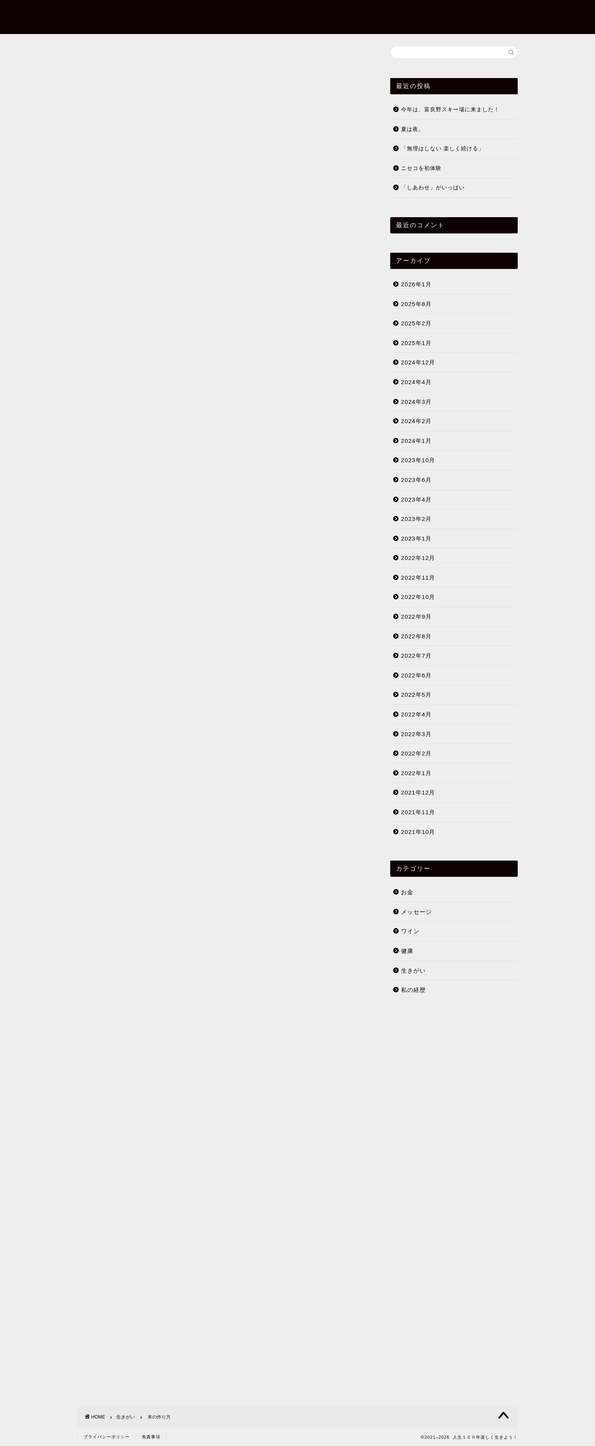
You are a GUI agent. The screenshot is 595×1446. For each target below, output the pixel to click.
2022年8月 (416, 636)
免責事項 (151, 1436)
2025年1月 (416, 343)
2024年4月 (416, 382)
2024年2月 (416, 421)
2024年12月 (418, 363)
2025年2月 (416, 323)
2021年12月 (418, 793)
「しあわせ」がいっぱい (433, 188)
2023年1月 (416, 539)
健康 (407, 951)
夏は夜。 (412, 130)
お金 (407, 892)
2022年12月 (418, 558)
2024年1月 (416, 441)
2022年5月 (416, 695)
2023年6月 (416, 480)
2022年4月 (416, 714)
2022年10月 (418, 597)
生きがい (89, 57)
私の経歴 (413, 990)
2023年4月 (416, 500)
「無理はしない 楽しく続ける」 (442, 149)
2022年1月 (416, 773)
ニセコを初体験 (421, 169)
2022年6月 (416, 675)
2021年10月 (418, 832)
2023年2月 (416, 519)
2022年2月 (416, 753)
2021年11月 (418, 812)
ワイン (410, 932)
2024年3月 (416, 402)
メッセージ (416, 912)
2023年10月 (418, 461)
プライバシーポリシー (106, 1436)
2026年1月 (416, 284)
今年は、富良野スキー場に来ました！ (450, 110)
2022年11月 (418, 578)
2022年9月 (416, 617)
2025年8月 (416, 304)
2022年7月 (416, 656)
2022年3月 (416, 734)
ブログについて (469, 4)
